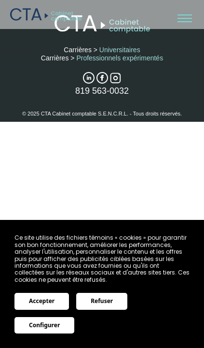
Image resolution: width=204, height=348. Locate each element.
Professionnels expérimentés (119, 58)
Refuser (102, 301)
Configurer (44, 325)
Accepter (41, 301)
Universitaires (119, 50)
